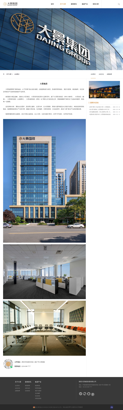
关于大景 (8, 74)
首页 (52, 4)
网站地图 (65, 407)
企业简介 (16, 74)
